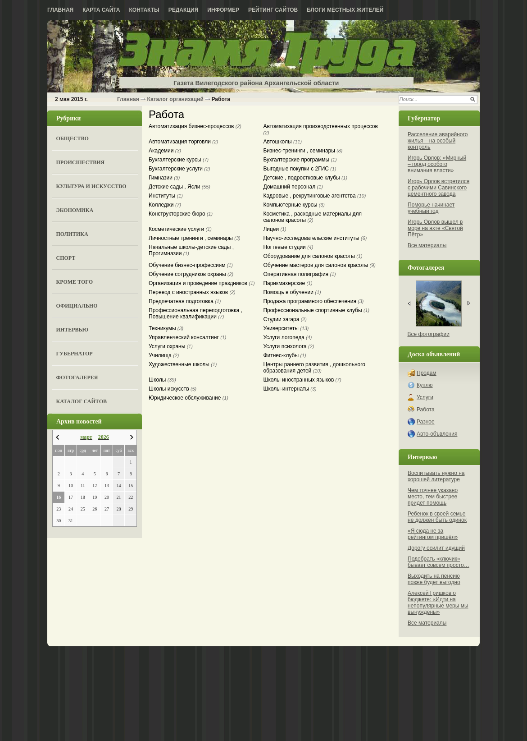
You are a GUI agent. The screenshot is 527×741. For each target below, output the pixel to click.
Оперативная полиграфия (299, 274)
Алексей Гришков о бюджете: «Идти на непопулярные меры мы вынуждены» (438, 602)
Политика (72, 234)
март (86, 437)
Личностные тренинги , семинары (195, 238)
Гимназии (164, 178)
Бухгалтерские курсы (179, 159)
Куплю (425, 385)
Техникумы (166, 328)
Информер (223, 10)
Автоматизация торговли (183, 141)
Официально (77, 306)
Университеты (286, 328)
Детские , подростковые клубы (305, 178)
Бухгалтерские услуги (179, 169)
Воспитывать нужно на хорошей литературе (436, 476)
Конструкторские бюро (181, 214)
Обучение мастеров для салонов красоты (319, 265)
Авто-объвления (437, 434)
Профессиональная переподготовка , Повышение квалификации (195, 313)
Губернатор (74, 353)
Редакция (183, 10)
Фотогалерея (77, 377)
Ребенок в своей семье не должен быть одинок (437, 517)
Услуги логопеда (287, 337)
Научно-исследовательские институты (315, 238)
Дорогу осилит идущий (436, 548)
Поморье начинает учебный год (431, 208)
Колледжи (165, 205)
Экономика (75, 210)
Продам (426, 373)
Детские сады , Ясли (179, 187)
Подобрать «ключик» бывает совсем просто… (438, 562)
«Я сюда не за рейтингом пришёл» (433, 534)
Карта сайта (101, 10)
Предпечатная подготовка (185, 301)
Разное (426, 422)
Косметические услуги (180, 229)
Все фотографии (429, 334)
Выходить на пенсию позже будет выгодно (434, 579)
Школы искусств (172, 389)
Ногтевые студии (288, 247)
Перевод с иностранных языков (192, 292)
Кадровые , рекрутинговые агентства (314, 196)
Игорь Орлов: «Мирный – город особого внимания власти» (437, 164)
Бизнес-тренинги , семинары (302, 150)
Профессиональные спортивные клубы (316, 310)
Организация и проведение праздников (202, 283)
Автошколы (282, 141)
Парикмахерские (287, 283)
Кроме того (74, 282)
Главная (60, 10)
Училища (164, 355)
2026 (103, 437)
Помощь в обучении (292, 292)
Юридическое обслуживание (188, 398)
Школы (162, 380)
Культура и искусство (91, 186)
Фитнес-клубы (284, 355)
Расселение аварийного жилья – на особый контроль (438, 140)
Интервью (72, 330)
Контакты (144, 10)
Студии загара (285, 319)
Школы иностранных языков (302, 380)
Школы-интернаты (289, 389)
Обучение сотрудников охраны (191, 274)
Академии (165, 150)
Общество (72, 138)
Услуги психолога (288, 346)
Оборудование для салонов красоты (312, 256)
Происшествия (80, 162)
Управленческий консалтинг (187, 337)
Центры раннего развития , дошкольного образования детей (314, 367)
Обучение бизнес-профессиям (191, 265)
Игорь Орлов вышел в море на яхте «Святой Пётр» (435, 228)
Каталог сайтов (81, 401)
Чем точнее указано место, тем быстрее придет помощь (433, 496)
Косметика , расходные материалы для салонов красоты (312, 217)
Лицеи (274, 229)
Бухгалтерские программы (299, 159)
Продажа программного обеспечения (313, 301)
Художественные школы (183, 364)
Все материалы (427, 245)
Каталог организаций (175, 99)
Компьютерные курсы (293, 205)
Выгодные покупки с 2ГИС (299, 169)
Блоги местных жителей (345, 10)
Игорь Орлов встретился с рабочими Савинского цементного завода (438, 187)
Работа (426, 409)
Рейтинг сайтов (273, 10)
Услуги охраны (171, 346)
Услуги (425, 397)
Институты (166, 196)
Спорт (66, 258)
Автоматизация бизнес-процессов (195, 126)
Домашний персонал (293, 187)
